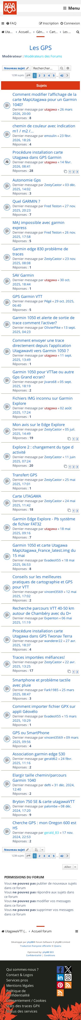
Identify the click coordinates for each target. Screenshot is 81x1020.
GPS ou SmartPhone (31, 732)
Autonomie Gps (27, 180)
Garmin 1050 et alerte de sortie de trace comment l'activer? (44, 320)
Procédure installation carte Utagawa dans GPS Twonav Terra (42, 633)
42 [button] (61, 75)
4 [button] (49, 75)
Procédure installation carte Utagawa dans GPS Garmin (38, 155)
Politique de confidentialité (18, 993)
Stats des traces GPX (23, 1006)
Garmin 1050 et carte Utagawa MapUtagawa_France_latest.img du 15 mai (44, 550)
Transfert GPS (25, 474)
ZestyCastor (53, 185)
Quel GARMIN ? (26, 201)
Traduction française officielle (35, 946)
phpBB (30, 942)
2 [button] (39, 75)
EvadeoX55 (52, 560)
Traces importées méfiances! (39, 657)
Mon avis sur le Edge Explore (39, 424)
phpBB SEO (48, 952)
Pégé (47, 301)
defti (47, 785)
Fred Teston (53, 206)
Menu (74, 8)
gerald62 (50, 758)
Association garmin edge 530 (39, 753)
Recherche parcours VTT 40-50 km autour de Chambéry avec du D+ (43, 611)
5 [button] (53, 75)
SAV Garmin (23, 275)
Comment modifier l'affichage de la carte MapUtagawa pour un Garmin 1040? (45, 99)
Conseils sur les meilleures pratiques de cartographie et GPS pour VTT (43, 582)
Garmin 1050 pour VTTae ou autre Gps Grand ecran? (43, 374)
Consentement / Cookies (26, 1001)
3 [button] (44, 75)
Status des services (21, 1011)
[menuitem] (11, 23)
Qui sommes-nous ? (22, 970)
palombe (50, 806)
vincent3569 (53, 592)
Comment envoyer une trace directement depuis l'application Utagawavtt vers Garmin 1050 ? (42, 345)
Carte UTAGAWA (27, 496)
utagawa (50, 109)
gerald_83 (51, 832)
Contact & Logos (19, 975)
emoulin (50, 136)
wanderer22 (53, 641)
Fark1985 (51, 690)
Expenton (51, 618)
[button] (28, 75)
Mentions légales (20, 986)
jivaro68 (50, 382)
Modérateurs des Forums (43, 56)
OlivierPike (52, 327)
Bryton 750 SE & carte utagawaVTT (44, 801)
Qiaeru (57, 946)
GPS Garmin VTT (27, 296)
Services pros (17, 980)
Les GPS (40, 48)
